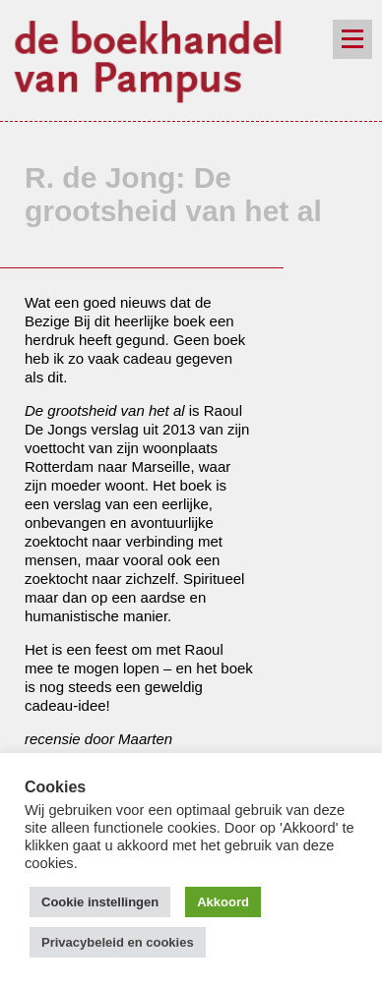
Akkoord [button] (223, 902)
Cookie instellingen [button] (100, 902)
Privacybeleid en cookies (117, 942)
